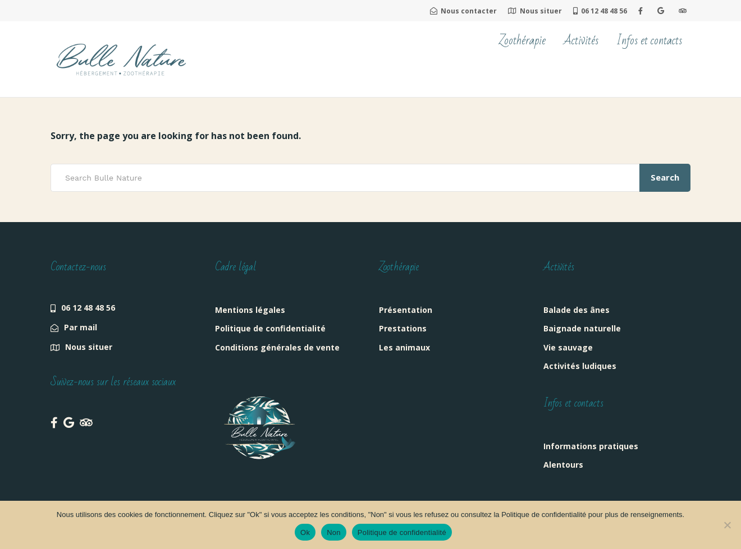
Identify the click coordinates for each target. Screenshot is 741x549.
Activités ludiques (579, 366)
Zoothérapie (522, 41)
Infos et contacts (649, 41)
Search (665, 177)
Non (334, 532)
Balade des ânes (576, 310)
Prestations (403, 328)
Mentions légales (250, 310)
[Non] (727, 524)
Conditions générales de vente (277, 347)
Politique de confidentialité (270, 328)
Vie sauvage (568, 347)
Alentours (563, 464)
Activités (581, 41)
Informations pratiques (590, 446)
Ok (305, 532)
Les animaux (404, 347)
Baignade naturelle (582, 328)
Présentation (405, 310)
